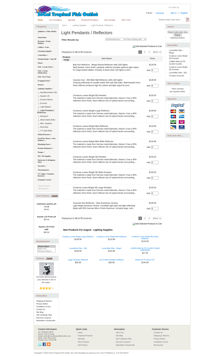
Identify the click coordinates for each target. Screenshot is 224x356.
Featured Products (89, 19)
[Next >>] (157, 52)
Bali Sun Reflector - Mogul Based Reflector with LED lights (100, 65)
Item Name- (107, 58)
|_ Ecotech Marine (45, 100)
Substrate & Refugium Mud (46, 161)
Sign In (173, 13)
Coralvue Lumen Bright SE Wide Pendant (92, 172)
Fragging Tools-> (44, 81)
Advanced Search (177, 38)
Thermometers (43, 170)
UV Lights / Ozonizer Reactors (46, 175)
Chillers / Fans (43, 47)
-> (45, 89)
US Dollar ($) (174, 7)
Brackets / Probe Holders (44, 42)
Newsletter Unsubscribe (45, 321)
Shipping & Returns (44, 301)
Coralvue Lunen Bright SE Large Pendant (92, 187)
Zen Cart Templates (78, 353)
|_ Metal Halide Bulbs (46, 120)
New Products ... (45, 186)
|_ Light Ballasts (44, 107)
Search (170, 26)
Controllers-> (43, 55)
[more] (54, 196)
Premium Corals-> (45, 180)
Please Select (47, 246)
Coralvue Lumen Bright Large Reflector (91, 111)
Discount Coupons (43, 318)
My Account (109, 19)
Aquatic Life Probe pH (46, 217)
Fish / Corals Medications (43, 72)
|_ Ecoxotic (42, 103)
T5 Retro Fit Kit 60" (176, 76)
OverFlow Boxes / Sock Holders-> (47, 139)
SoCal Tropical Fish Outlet (59, 353)
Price (152, 58)
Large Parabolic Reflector (78, 260)
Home (40, 19)
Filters (40, 63)
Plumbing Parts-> (45, 144)
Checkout (160, 13)
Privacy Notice (42, 304)
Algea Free (47, 249)
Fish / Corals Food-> (46, 67)
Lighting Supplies (79, 25)
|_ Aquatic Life (43, 96)
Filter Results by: (70, 40)
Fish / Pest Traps (44, 77)
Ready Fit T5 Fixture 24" (145, 260)
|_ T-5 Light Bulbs (44, 131)
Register (184, 13)
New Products (55, 19)
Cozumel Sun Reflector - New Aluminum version (95, 203)
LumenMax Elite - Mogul (111, 248)
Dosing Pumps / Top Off (47, 59)
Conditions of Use (43, 307)
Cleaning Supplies (45, 51)
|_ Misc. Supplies (44, 123)
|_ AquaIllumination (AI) (47, 92)
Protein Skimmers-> (45, 148)
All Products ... (44, 189)
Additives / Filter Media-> (47, 32)
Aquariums (42, 37)
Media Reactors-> (45, 134)
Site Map (39, 312)
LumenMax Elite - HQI (78, 248)
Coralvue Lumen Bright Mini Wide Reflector (93, 141)
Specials (71, 19)
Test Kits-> (42, 166)
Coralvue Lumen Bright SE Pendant (89, 157)
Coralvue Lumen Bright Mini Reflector (90, 126)
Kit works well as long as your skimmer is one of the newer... (46, 278)
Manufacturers (43, 241)
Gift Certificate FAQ (44, 315)
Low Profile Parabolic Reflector (111, 260)
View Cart (125, 19)
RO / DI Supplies (44, 156)
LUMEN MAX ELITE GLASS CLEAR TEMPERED (145, 249)
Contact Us (40, 309)
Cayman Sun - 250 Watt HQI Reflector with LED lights (97, 80)
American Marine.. (47, 251)
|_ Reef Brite (42, 127)
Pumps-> (41, 152)
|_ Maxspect (42, 116)
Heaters (41, 85)
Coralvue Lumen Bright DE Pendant (89, 95)
